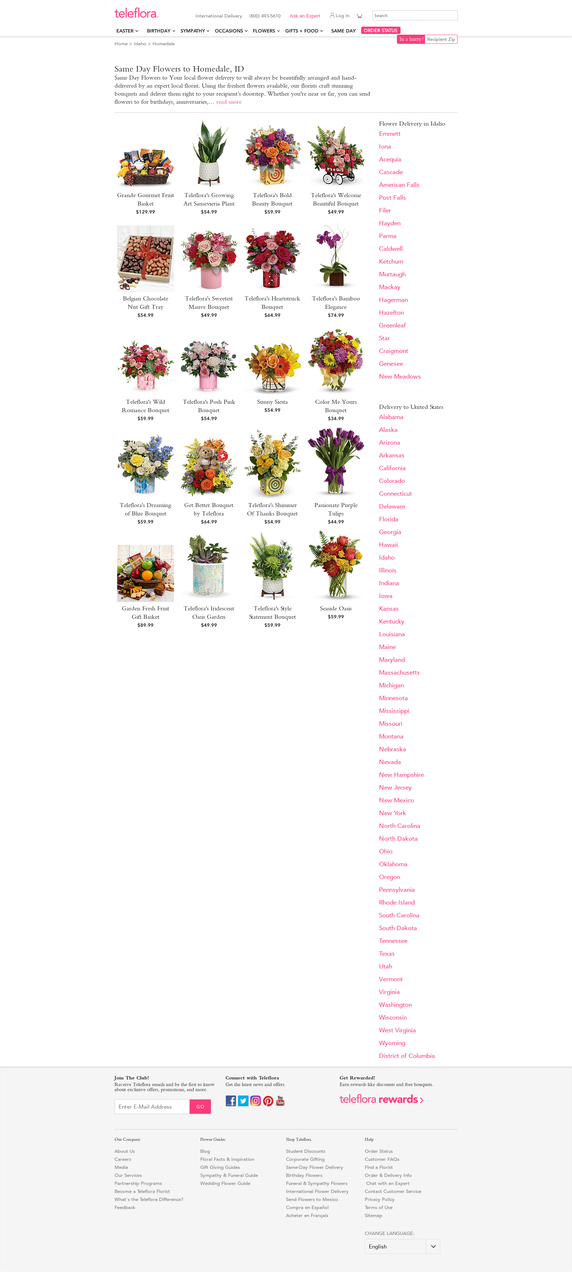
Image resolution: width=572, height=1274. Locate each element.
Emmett (390, 134)
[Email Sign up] (152, 1106)
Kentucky (392, 621)
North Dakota (398, 839)
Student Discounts (305, 1151)
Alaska (388, 430)
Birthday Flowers (304, 1175)
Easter (125, 31)
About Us (125, 1151)
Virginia (389, 992)
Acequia (390, 159)
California (392, 468)
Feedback (125, 1207)
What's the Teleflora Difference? (149, 1199)
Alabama (391, 417)
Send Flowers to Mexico (312, 1199)
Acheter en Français (307, 1215)
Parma (388, 236)
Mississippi (394, 711)
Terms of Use (379, 1207)
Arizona (389, 442)
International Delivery (219, 16)
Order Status (379, 1151)
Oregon (389, 877)
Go (200, 1107)
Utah (385, 966)
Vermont (391, 979)
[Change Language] (402, 1246)
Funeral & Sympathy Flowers (317, 1183)
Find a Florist (379, 1167)
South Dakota (398, 928)
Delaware (392, 506)
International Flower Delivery (317, 1191)
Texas (387, 954)
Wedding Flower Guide (225, 1183)
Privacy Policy (380, 1199)
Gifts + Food (301, 31)
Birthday (158, 31)
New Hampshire (401, 775)
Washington (395, 1005)
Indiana (389, 583)
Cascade (391, 172)
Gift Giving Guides (220, 1167)
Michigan (391, 685)
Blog (205, 1151)
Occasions (229, 31)
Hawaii (388, 545)
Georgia (390, 532)
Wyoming (392, 1043)
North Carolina (399, 826)
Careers (123, 1159)
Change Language (389, 1233)
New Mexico (396, 800)
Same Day (345, 31)
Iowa (386, 596)
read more (228, 101)
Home (121, 44)
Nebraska (392, 749)
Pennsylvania (397, 890)
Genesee (391, 364)
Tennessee (393, 941)
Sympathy (193, 31)
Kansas (389, 609)
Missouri (390, 724)
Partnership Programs (138, 1183)
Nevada (390, 762)
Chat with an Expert (387, 1183)
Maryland (392, 660)
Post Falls (392, 198)
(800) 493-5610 (265, 16)
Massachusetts (399, 672)
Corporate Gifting (305, 1159)
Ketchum (391, 261)
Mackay (390, 287)
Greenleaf (392, 325)
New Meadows (400, 376)
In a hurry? (411, 39)
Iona (385, 146)
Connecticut (395, 494)
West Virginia (397, 1030)
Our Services (128, 1175)
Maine (387, 647)
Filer (385, 210)
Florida (388, 519)
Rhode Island (397, 902)
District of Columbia (407, 1056)
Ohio (386, 851)
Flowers (264, 31)
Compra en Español (307, 1207)
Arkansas (392, 455)
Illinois (388, 570)
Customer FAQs (382, 1159)
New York (392, 813)
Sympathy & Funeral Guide (229, 1175)
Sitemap (373, 1215)
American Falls (399, 185)
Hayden (390, 223)
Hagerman (393, 300)
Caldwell (391, 249)
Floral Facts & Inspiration (227, 1159)
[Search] (415, 15)
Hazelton (391, 312)
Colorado (392, 481)
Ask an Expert (305, 16)
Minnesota (393, 698)
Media (121, 1167)
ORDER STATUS (380, 30)
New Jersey (395, 787)
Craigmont (393, 351)
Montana (391, 736)
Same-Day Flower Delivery (314, 1167)
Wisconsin (393, 1017)
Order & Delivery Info (388, 1175)
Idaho (140, 44)
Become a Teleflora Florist (142, 1191)
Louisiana (392, 634)
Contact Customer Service (393, 1191)
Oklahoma (393, 864)
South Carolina (399, 915)
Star (384, 338)
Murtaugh (392, 274)
